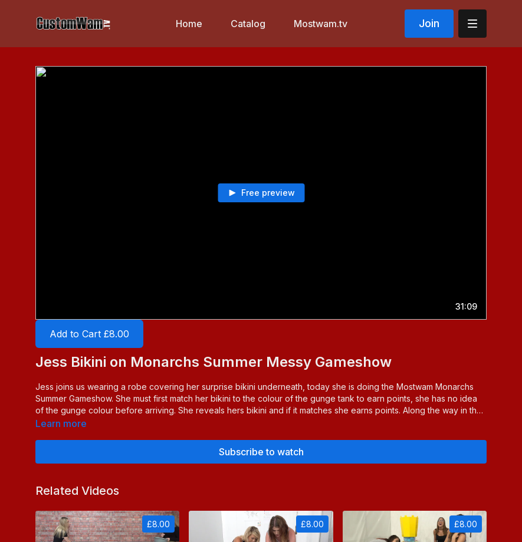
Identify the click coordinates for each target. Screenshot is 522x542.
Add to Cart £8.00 (89, 334)
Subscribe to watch (261, 452)
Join (429, 23)
